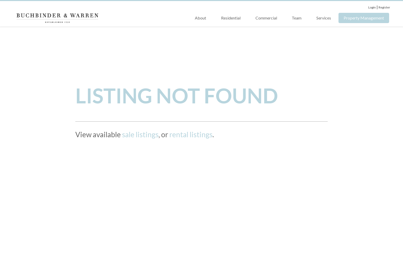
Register (384, 7)
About (200, 17)
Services (323, 17)
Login (372, 7)
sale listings (140, 134)
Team (296, 17)
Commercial (266, 17)
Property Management (364, 17)
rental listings (191, 134)
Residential (231, 17)
